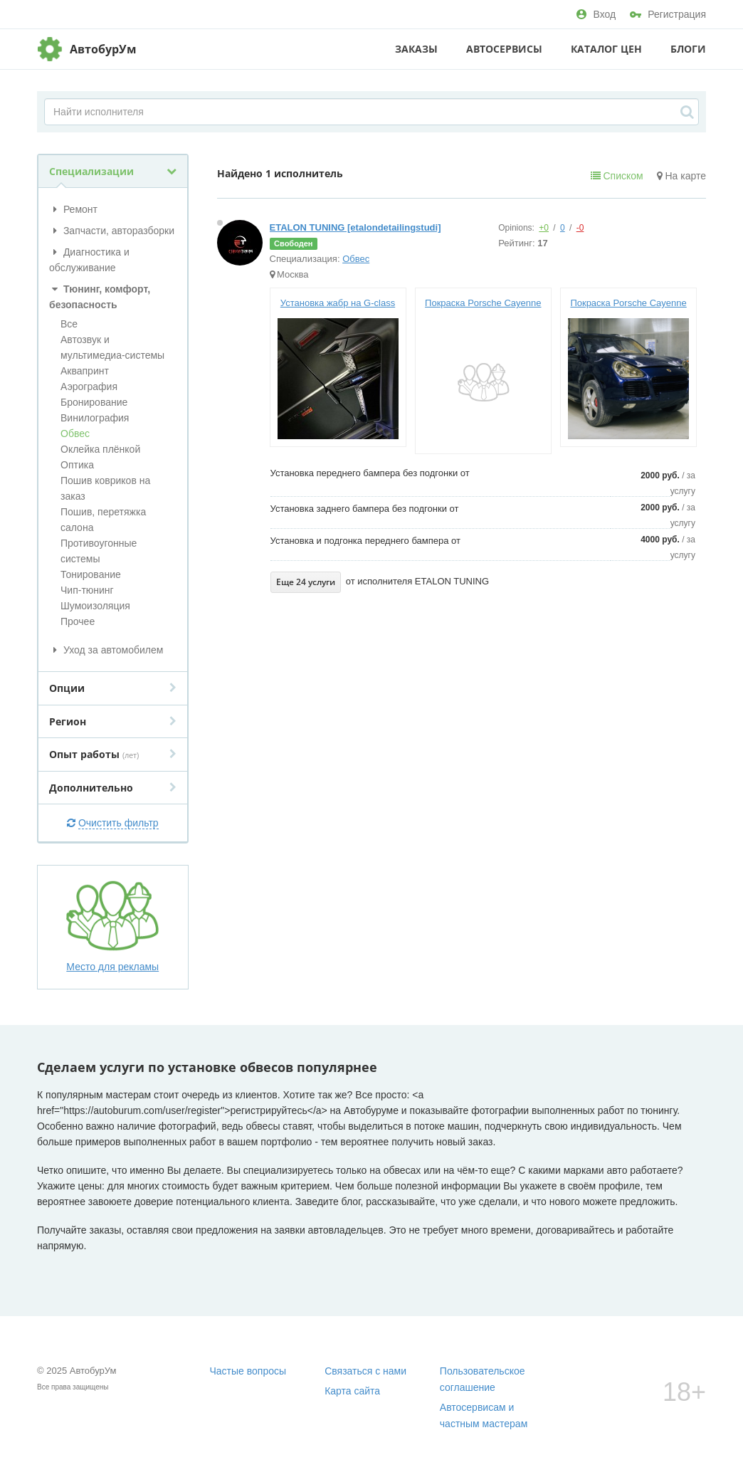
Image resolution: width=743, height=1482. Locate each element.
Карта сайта (352, 1391)
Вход (596, 14)
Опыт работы (112, 754)
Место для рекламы (112, 926)
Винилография (94, 418)
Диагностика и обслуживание (89, 259)
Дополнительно (112, 787)
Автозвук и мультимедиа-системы (112, 347)
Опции (112, 688)
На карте (681, 176)
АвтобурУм (103, 49)
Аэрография (88, 386)
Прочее (77, 621)
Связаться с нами (365, 1371)
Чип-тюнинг (87, 590)
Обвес (75, 433)
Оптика (77, 465)
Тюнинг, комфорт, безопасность (99, 296)
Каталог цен (606, 49)
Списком (617, 176)
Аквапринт (84, 371)
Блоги (688, 49)
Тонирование (90, 574)
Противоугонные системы (98, 550)
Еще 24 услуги (305, 582)
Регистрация (668, 14)
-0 (580, 228)
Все (69, 324)
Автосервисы (504, 49)
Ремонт (73, 209)
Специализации (112, 171)
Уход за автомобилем (106, 650)
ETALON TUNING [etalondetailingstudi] (355, 227)
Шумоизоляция (95, 605)
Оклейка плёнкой (100, 449)
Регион (112, 721)
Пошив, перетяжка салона (103, 519)
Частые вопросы (248, 1371)
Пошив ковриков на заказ (105, 488)
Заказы (416, 49)
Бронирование (93, 402)
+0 (544, 228)
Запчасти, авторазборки (111, 230)
